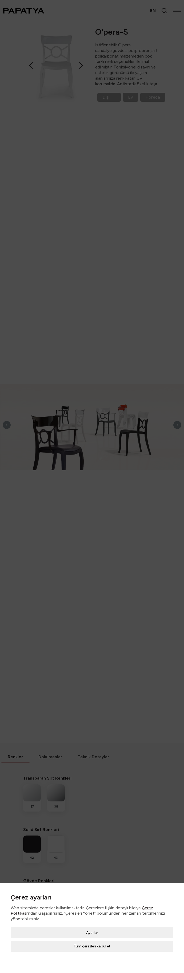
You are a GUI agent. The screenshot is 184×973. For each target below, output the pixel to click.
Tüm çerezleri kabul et (92, 946)
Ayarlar (92, 932)
